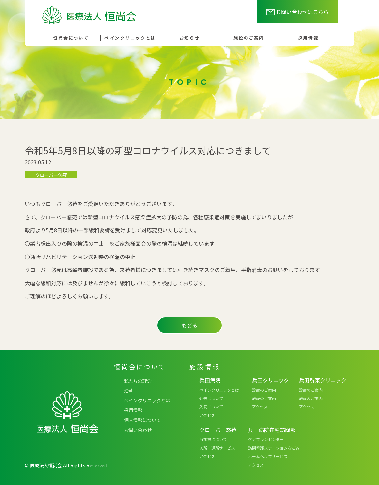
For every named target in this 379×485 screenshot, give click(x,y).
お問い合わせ (138, 429)
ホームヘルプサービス (268, 456)
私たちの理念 (138, 380)
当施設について (213, 439)
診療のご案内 (264, 390)
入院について (211, 406)
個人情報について (142, 419)
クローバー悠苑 (51, 174)
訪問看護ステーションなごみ (274, 448)
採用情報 (308, 38)
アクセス (207, 415)
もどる (189, 325)
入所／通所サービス (217, 448)
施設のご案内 (248, 38)
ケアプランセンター (266, 439)
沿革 (128, 390)
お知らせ (189, 38)
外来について (211, 398)
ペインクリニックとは (130, 38)
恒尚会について (71, 38)
